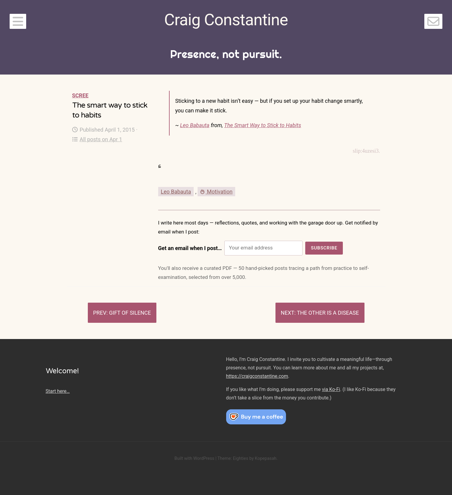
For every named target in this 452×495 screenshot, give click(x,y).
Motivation (216, 191)
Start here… (58, 391)
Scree (80, 95)
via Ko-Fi (331, 389)
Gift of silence (130, 313)
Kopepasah (265, 458)
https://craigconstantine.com (257, 376)
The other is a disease (328, 313)
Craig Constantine (226, 19)
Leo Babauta (195, 125)
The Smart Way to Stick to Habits (262, 125)
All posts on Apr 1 (97, 139)
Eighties (240, 458)
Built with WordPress (194, 458)
